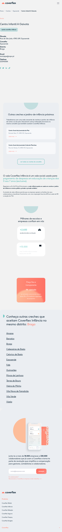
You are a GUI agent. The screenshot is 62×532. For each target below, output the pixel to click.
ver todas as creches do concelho (31, 162)
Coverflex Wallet (7, 505)
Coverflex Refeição (7, 512)
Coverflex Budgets (7, 523)
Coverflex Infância (7, 509)
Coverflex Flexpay (7, 519)
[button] (58, 3)
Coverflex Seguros (7, 516)
